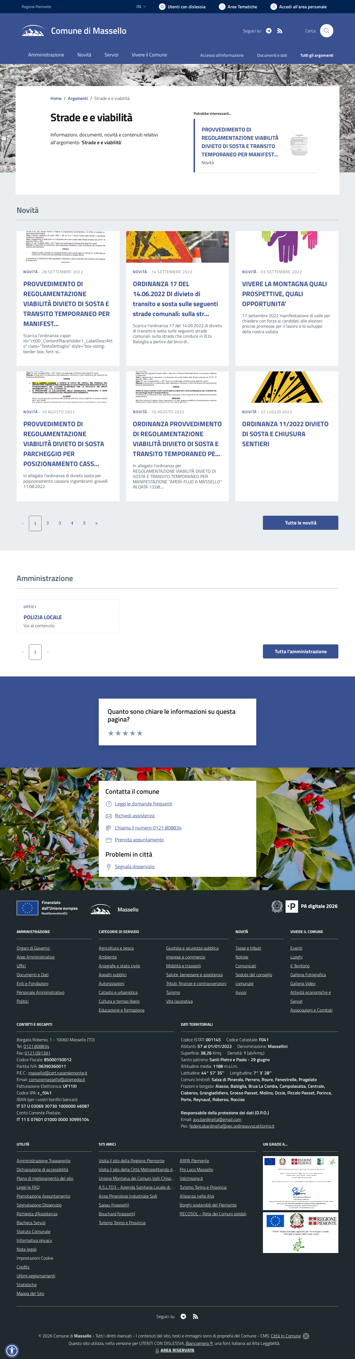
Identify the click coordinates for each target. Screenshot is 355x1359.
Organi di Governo (33, 948)
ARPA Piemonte (194, 1160)
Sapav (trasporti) (114, 1205)
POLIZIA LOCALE (43, 617)
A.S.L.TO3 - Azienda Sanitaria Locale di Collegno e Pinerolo (152, 1187)
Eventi (296, 948)
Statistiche (27, 1284)
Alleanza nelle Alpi (197, 1196)
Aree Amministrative (36, 957)
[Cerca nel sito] (326, 30)
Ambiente (108, 957)
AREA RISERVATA (174, 1350)
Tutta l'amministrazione (301, 651)
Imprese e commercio (185, 957)
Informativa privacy (34, 1240)
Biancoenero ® (199, 1343)
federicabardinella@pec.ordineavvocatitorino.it (232, 1126)
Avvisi (240, 992)
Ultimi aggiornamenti (36, 1275)
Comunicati (245, 965)
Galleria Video (302, 983)
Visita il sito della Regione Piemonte (131, 1160)
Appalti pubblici (112, 974)
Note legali (27, 1249)
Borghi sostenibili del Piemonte (208, 1205)
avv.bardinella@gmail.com (217, 1119)
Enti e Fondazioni (32, 983)
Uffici (30, 606)
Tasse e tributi (248, 948)
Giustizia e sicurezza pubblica (192, 948)
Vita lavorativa (179, 1001)
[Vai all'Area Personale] (298, 6)
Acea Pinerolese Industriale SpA (128, 1196)
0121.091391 (37, 1053)
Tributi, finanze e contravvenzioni (196, 983)
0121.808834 (36, 1046)
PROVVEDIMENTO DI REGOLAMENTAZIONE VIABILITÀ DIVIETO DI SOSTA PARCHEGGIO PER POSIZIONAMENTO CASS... (63, 444)
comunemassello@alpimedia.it (57, 1079)
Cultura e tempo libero (119, 1001)
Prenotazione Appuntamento (43, 1196)
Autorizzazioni (111, 983)
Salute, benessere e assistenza (194, 974)
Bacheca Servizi (31, 1222)
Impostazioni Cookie (35, 1258)
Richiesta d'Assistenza (37, 1213)
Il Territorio (300, 965)
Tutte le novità (300, 522)
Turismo (173, 992)
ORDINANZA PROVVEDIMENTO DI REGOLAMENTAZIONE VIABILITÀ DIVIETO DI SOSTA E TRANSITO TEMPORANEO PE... (177, 439)
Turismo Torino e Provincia (122, 1222)
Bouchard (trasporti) (117, 1213)
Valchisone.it (191, 1178)
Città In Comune (286, 1335)
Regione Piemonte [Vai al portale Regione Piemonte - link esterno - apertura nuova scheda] (36, 6)
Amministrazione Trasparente (43, 1160)
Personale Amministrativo (40, 992)
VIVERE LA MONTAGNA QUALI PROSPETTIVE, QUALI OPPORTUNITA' (284, 294)
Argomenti (78, 98)
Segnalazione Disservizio (39, 1205)
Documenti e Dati (33, 974)
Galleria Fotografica (308, 974)
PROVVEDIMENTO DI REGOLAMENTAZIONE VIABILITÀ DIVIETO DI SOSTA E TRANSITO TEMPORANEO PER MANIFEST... (240, 142)
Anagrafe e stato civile (119, 965)
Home (56, 98)
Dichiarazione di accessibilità (42, 1169)
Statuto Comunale (33, 1231)
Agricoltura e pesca (116, 948)
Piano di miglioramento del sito (45, 1178)
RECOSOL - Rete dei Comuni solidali (213, 1213)
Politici (23, 1001)
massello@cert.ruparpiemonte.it (57, 1072)
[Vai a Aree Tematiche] (238, 6)
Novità (31, 272)
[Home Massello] (74, 30)
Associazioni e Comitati (311, 1010)
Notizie (241, 957)
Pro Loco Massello (196, 1169)
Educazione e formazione (121, 1010)
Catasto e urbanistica (118, 992)
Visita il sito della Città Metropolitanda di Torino (142, 1169)
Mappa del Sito (30, 1293)
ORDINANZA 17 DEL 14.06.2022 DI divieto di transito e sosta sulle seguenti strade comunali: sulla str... (175, 299)
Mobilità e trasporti (183, 965)
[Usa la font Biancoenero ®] (182, 6)
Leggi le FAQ (28, 1187)
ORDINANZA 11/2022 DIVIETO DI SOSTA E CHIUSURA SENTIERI (285, 434)
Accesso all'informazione (222, 55)
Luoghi (296, 957)
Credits (23, 1267)
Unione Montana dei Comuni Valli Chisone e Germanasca (151, 1178)
